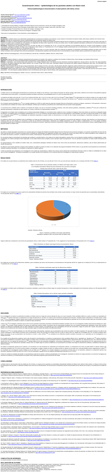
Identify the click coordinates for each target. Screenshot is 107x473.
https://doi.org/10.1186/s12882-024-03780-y (38, 440)
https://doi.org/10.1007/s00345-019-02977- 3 (53, 407)
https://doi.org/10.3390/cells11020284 (93, 378)
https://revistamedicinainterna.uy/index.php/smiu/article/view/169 (36, 384)
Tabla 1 (96, 161)
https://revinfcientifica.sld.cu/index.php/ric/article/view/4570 (33, 403)
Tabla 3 (15, 263)
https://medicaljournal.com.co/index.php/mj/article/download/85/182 (86, 399)
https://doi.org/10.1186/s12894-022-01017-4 (19, 397)
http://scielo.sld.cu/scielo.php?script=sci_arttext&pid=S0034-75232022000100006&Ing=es (57, 388)
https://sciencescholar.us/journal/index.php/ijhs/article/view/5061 (24, 436)
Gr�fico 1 (18, 193)
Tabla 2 (92, 241)
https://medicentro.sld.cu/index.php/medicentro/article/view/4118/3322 (57, 424)
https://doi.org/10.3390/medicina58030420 (61, 375)
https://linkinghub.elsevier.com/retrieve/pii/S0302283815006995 (24, 444)
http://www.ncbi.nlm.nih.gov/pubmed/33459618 (80, 380)
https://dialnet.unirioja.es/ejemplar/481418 (28, 432)
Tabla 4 (5, 289)
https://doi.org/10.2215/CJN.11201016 (10, 416)
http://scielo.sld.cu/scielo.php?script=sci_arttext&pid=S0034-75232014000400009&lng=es (58, 448)
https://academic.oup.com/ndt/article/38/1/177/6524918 (15, 393)
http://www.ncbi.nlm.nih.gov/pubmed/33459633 (13, 420)
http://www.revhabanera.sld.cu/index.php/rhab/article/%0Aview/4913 (46, 428)
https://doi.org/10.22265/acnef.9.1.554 (45, 452)
